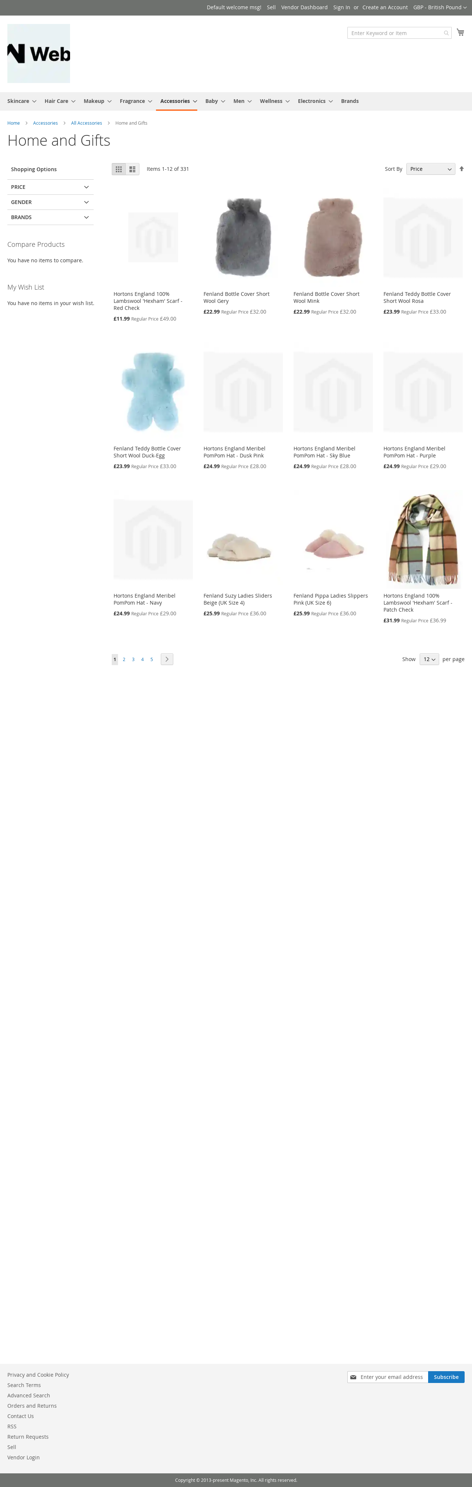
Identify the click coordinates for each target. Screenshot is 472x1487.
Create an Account (385, 7)
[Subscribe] (446, 1377)
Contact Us (20, 1415)
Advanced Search (28, 1395)
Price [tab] (18, 186)
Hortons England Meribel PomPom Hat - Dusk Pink (235, 452)
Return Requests (28, 1436)
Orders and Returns (32, 1405)
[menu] (236, 101)
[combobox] (399, 33)
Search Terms (24, 1385)
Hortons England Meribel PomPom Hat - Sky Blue (324, 452)
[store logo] (38, 53)
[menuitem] (20, 101)
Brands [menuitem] (350, 100)
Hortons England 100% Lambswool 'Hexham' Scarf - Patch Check (418, 602)
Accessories (46, 123)
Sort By (393, 168)
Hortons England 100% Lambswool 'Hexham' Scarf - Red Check (148, 300)
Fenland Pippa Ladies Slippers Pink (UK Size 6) (331, 599)
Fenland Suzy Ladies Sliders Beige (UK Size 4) (238, 599)
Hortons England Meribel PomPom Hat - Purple (414, 452)
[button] (440, 8)
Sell (271, 7)
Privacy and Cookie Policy (38, 1374)
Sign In (341, 7)
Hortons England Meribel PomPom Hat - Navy (145, 599)
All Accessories (87, 123)
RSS (12, 1426)
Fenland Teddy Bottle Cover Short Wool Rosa (417, 297)
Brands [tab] (21, 217)
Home (14, 123)
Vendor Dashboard (304, 7)
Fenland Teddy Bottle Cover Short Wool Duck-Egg (147, 452)
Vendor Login (23, 1457)
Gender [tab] (21, 201)
